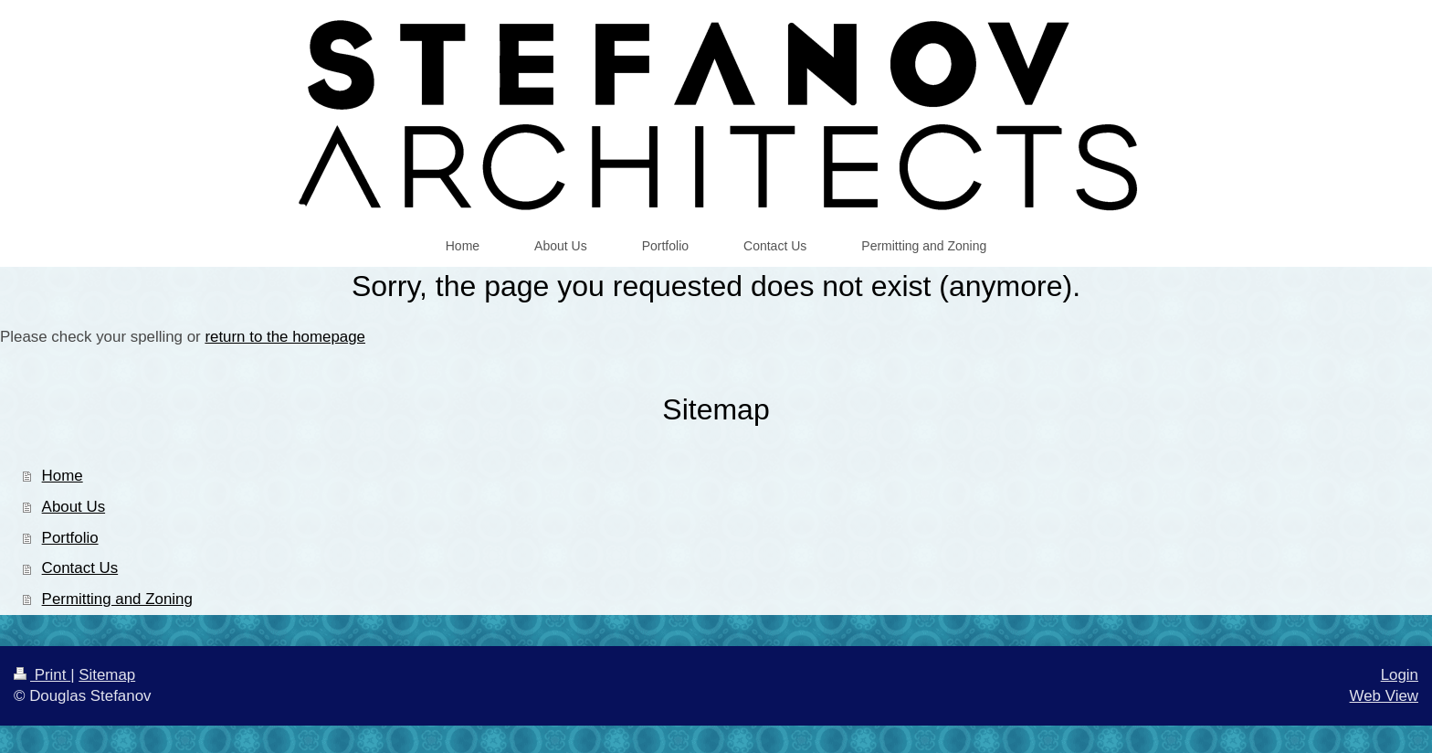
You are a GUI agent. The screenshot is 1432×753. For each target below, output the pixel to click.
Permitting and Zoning (117, 599)
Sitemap (107, 675)
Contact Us (80, 568)
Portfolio (70, 537)
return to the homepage (285, 336)
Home (62, 475)
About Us (73, 506)
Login (1399, 675)
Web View (1384, 696)
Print (42, 675)
